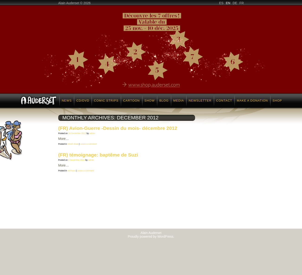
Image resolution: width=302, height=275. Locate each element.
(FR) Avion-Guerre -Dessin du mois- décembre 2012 (117, 128)
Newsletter (200, 100)
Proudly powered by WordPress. (151, 236)
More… (63, 139)
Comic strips (106, 100)
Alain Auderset (151, 233)
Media (178, 100)
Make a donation (252, 100)
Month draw (72, 144)
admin (92, 133)
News (67, 100)
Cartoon (131, 100)
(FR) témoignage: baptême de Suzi (98, 154)
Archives (71, 170)
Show (150, 100)
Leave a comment (88, 144)
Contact (224, 100)
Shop (277, 100)
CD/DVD (82, 100)
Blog (164, 100)
